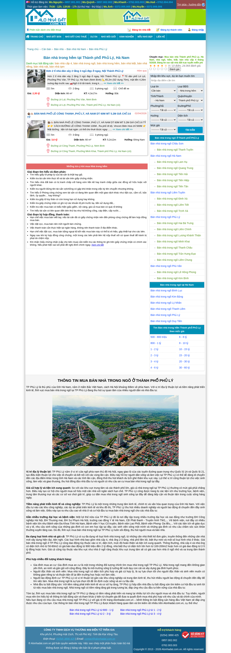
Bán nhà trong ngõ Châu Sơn (167, 143)
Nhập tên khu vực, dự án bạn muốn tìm (173, 76)
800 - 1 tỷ (156, 343)
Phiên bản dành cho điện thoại (45, 29)
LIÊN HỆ (160, 36)
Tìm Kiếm (190, 130)
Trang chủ (36, 36)
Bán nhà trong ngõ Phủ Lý (165, 217)
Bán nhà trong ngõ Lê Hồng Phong (176, 272)
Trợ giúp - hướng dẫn (189, 4)
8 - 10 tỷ (183, 343)
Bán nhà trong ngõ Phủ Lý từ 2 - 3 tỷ (90, 613)
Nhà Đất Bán (53, 36)
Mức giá (155, 125)
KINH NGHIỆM (126, 36)
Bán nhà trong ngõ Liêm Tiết (173, 204)
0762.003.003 (169, 645)
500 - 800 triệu (159, 337)
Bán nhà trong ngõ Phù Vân (166, 266)
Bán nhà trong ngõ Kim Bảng (167, 296)
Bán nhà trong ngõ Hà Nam (166, 155)
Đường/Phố (184, 105)
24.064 (186, 65)
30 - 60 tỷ (184, 367)
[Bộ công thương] (193, 635)
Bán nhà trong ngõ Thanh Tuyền (175, 149)
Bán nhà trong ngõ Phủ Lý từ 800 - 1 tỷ (92, 610)
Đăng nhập (198, 29)
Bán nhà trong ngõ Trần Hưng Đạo (176, 253)
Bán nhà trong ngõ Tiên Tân (172, 186)
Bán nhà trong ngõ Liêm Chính (174, 229)
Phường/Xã (157, 105)
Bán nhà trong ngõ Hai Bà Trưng (175, 223)
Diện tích (183, 115)
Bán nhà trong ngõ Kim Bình (173, 278)
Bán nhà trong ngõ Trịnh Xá (172, 210)
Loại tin (155, 86)
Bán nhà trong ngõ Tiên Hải (172, 174)
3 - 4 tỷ (154, 361)
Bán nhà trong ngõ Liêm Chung (174, 259)
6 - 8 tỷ (183, 337)
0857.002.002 (169, 640)
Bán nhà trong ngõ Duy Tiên (166, 321)
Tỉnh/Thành (157, 96)
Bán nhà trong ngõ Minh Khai (173, 241)
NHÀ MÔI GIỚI (108, 36)
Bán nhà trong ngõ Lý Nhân (166, 302)
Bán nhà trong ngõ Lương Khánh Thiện (179, 235)
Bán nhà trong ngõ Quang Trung (175, 168)
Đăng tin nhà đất (141, 29)
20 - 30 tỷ (184, 361)
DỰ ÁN (93, 36)
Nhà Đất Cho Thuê (76, 36)
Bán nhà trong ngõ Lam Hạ (172, 161)
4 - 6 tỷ (154, 367)
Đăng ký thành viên (171, 29)
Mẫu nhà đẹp (145, 36)
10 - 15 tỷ (184, 349)
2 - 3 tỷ (154, 355)
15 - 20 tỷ (184, 355)
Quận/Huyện (185, 96)
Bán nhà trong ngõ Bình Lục (166, 290)
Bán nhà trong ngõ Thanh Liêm (168, 308)
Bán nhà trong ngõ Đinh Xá (172, 198)
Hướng (154, 115)
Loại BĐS (183, 86)
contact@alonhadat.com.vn (99, 638)
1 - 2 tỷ (154, 349)
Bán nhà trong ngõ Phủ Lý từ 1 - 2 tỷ (140, 610)
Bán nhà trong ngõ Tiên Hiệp (173, 180)
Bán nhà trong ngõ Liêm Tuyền (168, 192)
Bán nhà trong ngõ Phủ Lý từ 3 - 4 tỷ (140, 613)
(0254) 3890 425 (65, 638)
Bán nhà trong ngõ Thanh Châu (174, 247)
